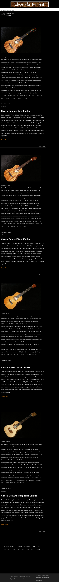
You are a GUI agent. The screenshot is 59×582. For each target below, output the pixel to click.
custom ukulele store (34, 64)
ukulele (38, 87)
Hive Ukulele (12, 69)
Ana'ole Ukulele (11, 59)
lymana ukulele (35, 77)
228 (32, 549)
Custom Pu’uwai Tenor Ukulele (15, 111)
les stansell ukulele (19, 77)
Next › (38, 549)
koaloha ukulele (18, 75)
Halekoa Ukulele (5, 69)
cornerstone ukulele (16, 64)
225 (19, 549)
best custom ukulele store (7, 62)
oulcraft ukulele (18, 82)
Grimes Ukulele (37, 67)
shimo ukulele (8, 87)
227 (28, 549)
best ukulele (26, 62)
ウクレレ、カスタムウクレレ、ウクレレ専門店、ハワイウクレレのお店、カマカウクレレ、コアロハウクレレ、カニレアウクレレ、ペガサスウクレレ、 (21, 95)
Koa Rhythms (25, 331)
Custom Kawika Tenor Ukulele (15, 367)
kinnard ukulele (32, 72)
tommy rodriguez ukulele (30, 87)
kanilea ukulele (13, 328)
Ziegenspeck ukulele (21, 93)
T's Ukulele (15, 87)
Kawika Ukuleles (32, 328)
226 (23, 549)
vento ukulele (19, 90)
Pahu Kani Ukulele (27, 82)
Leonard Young (8, 462)
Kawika (18, 328)
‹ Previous (27, 546)
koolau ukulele (26, 75)
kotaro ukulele (33, 75)
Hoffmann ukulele (20, 69)
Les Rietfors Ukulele (10, 77)
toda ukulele (21, 87)
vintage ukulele (26, 90)
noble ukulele (4, 82)
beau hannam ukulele (37, 59)
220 (34, 546)
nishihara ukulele (36, 80)
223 (9, 549)
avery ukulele (18, 59)
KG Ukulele (25, 72)
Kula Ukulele (22, 334)
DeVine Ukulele (12, 67)
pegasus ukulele (5, 85)
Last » (22, 552)
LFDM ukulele (28, 77)
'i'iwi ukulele (4, 59)
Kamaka (36, 69)
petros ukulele (22, 85)
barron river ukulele (26, 59)
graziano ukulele (29, 67)
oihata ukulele (11, 82)
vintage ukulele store (36, 90)
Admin (23, 579)
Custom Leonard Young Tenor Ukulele (19, 496)
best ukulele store (34, 62)
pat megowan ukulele (37, 82)
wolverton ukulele (5, 93)
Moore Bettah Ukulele (27, 80)
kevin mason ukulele (17, 72)
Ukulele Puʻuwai (12, 90)
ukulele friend (4, 90)
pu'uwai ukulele (30, 85)
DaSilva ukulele (4, 67)
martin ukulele (12, 80)
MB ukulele (18, 80)
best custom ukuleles (18, 62)
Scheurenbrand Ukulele (25, 344)
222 (5, 549)
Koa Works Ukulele (10, 75)
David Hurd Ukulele (13, 323)
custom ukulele (25, 64)
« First (20, 546)
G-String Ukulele (21, 67)
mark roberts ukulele (25, 336)
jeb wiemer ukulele (29, 69)
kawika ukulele (8, 72)
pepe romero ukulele (14, 85)
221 (39, 546)
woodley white (13, 93)
